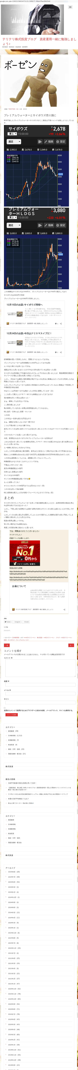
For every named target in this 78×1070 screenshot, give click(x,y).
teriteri (12, 109)
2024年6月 (12, 907)
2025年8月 (12, 872)
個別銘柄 (11, 731)
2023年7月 (12, 943)
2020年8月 (12, 1009)
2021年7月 (12, 953)
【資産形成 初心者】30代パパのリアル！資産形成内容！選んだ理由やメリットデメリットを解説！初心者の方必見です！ (39, 789)
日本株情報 (15, 637)
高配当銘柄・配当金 (15, 754)
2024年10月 (12, 897)
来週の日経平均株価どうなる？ (18, 799)
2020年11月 (12, 994)
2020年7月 (12, 1014)
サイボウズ (11, 640)
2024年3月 (12, 923)
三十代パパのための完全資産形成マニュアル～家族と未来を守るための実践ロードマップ (38, 794)
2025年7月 (12, 877)
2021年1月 (12, 984)
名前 (6, 681)
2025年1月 (12, 892)
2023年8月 (12, 938)
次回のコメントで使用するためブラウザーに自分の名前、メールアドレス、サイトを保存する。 (39, 710)
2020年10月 (12, 999)
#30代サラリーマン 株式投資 (33, 637)
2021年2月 (12, 979)
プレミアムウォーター (22, 640)
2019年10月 (12, 1060)
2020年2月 (12, 1040)
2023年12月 (12, 933)
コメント (8, 658)
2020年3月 (12, 1035)
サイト (6, 699)
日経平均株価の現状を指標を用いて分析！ (22, 783)
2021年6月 (12, 958)
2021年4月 (12, 968)
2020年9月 (12, 1004)
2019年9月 (12, 1065)
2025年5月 (12, 887)
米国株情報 (12, 740)
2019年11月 (12, 1055)
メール (7, 690)
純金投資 (11, 745)
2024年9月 (12, 902)
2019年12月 (12, 1050)
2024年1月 (12, 928)
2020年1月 (12, 1045)
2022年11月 (12, 948)
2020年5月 (12, 1024)
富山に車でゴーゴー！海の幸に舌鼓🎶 (21, 803)
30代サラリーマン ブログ (52, 637)
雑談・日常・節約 (14, 749)
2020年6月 (12, 1019)
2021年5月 (12, 963)
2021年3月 (12, 973)
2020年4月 (12, 1029)
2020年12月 (12, 989)
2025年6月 (12, 882)
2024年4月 (12, 918)
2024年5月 (12, 912)
